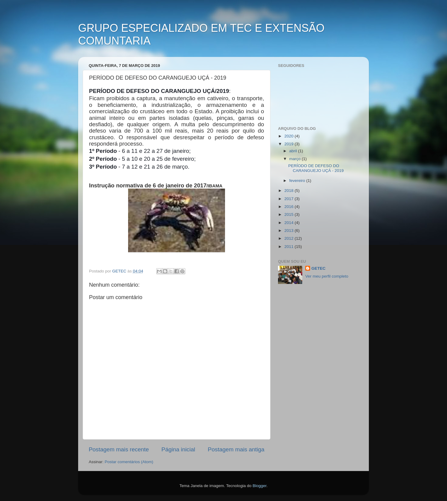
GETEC (318, 268)
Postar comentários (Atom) (129, 462)
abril (293, 151)
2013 (289, 230)
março (295, 159)
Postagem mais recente (119, 449)
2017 (289, 198)
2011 (289, 246)
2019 (289, 144)
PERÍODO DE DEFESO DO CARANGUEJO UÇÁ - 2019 (316, 168)
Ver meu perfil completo (326, 276)
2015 (289, 214)
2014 (289, 222)
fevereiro (297, 180)
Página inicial (178, 449)
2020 (289, 136)
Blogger (260, 485)
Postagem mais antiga (236, 449)
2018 (289, 190)
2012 (289, 238)
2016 (289, 206)
